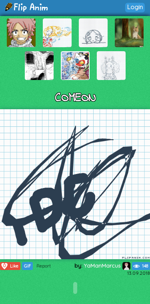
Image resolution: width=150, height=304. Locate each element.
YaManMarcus (107, 265)
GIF (27, 266)
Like (9, 266)
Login (135, 7)
